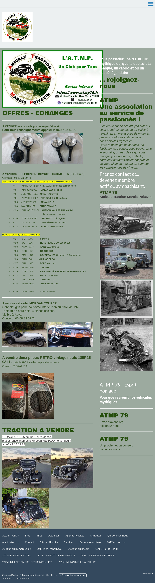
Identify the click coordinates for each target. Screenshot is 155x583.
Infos (39, 535)
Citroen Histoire (49, 542)
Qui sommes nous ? (118, 535)
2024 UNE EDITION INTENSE (97, 555)
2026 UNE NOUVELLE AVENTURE (77, 562)
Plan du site (51, 575)
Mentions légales (10, 575)
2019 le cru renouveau (49, 549)
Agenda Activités (75, 535)
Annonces (95, 535)
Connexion (148, 573)
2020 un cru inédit (78, 549)
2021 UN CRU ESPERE (107, 549)
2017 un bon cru (116, 542)
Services (68, 542)
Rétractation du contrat (72, 575)
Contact (29, 542)
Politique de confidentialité (32, 575)
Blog (27, 535)
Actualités (53, 535)
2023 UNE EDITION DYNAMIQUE (56, 555)
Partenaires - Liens (90, 542)
